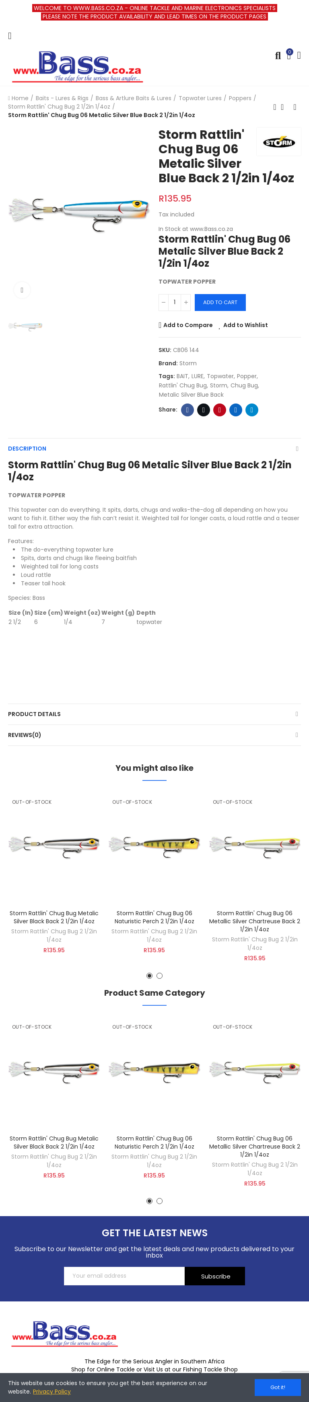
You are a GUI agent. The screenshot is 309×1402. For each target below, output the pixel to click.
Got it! (277, 1387)
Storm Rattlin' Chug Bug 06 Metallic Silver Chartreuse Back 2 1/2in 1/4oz (254, 921)
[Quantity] (175, 302)
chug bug (244, 385)
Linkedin (236, 410)
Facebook (187, 410)
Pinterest (219, 410)
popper (247, 376)
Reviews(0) (24, 735)
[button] (149, 976)
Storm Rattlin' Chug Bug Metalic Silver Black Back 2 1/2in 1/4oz (54, 917)
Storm (188, 363)
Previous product (275, 107)
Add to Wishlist (245, 325)
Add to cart (220, 302)
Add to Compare (188, 325)
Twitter (203, 410)
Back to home (285, 107)
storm (218, 385)
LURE (198, 376)
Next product (295, 107)
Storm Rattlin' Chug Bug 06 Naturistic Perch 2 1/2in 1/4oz (154, 917)
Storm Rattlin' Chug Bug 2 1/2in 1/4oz (54, 935)
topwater (220, 376)
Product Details (34, 714)
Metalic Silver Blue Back (191, 395)
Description (27, 449)
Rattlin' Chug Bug (183, 385)
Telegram (252, 410)
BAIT (182, 376)
